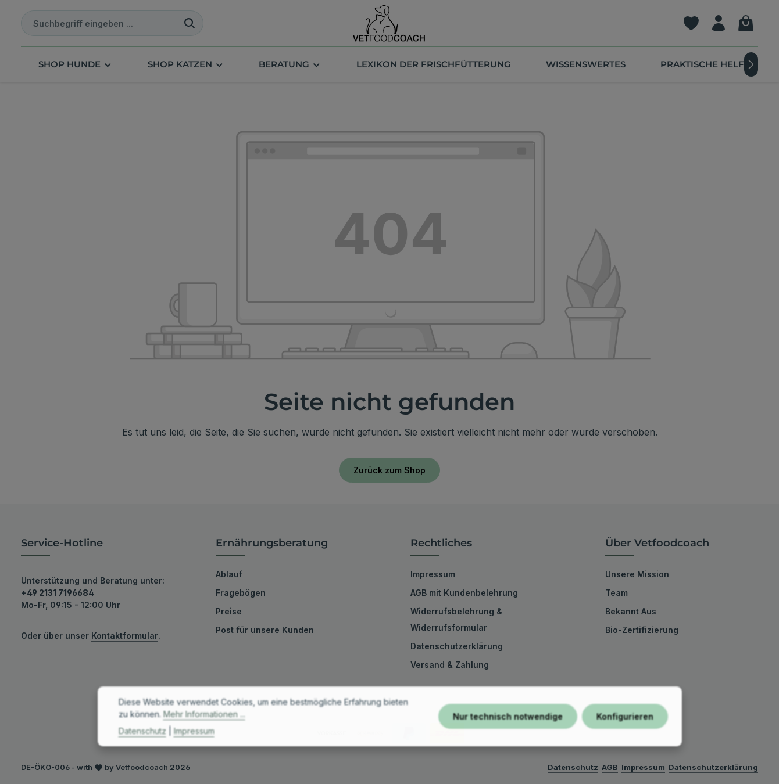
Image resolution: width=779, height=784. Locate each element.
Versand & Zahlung (449, 665)
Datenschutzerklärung (456, 646)
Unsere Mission (637, 574)
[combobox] (99, 23)
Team (616, 593)
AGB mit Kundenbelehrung (464, 593)
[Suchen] (189, 23)
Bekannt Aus (630, 611)
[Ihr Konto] (718, 23)
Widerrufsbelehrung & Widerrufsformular (456, 619)
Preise (229, 611)
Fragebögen (241, 593)
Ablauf (229, 574)
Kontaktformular (124, 636)
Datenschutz (142, 749)
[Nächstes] (751, 64)
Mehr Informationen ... (204, 733)
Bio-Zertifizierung (641, 630)
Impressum (432, 574)
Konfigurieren (624, 735)
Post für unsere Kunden (265, 630)
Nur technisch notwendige (508, 735)
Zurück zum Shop (389, 470)
